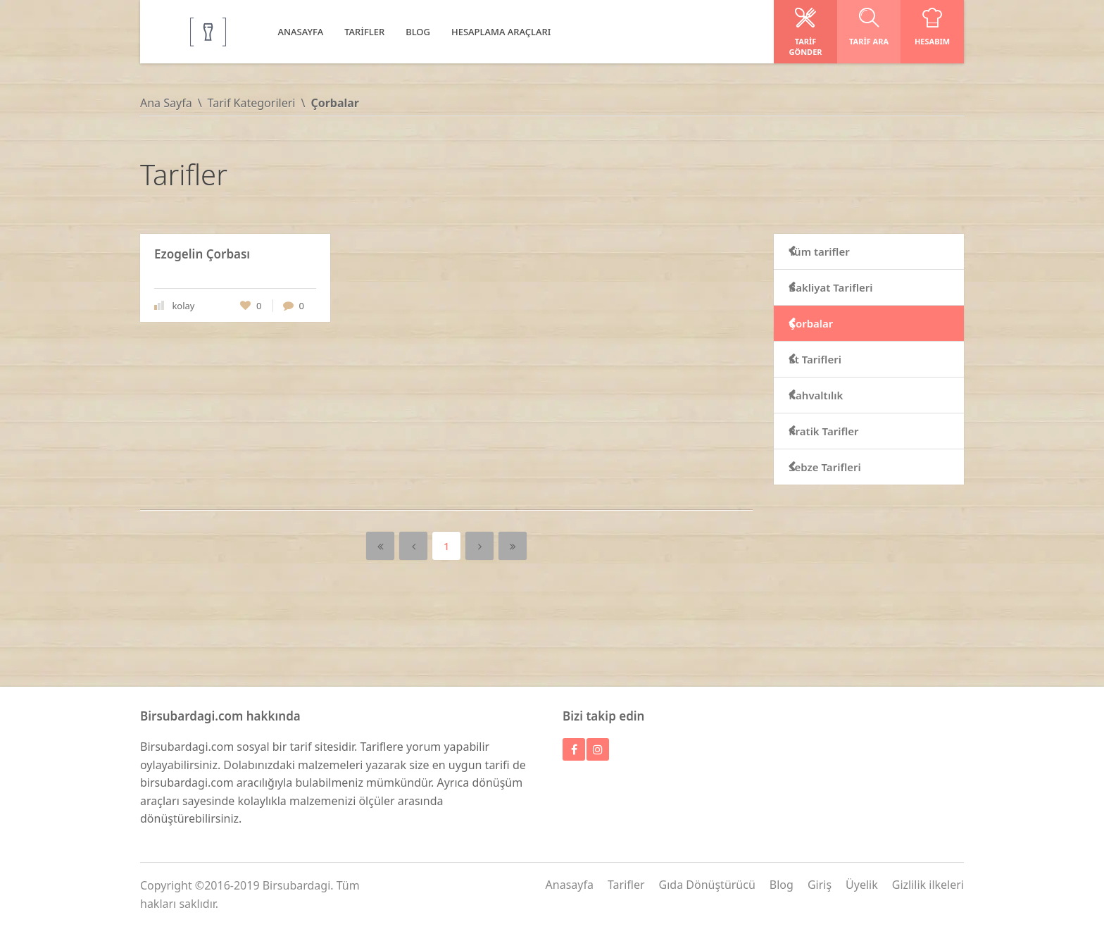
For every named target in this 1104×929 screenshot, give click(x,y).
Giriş (820, 884)
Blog (782, 884)
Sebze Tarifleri (845, 467)
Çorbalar (831, 323)
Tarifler (626, 884)
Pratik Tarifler (844, 431)
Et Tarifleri (835, 359)
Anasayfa (570, 884)
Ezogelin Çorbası (202, 254)
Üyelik (862, 884)
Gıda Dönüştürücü (707, 884)
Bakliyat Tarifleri (851, 287)
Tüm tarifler (839, 251)
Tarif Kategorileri (252, 103)
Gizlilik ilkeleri (928, 884)
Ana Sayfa (166, 103)
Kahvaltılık (836, 395)
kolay (183, 305)
